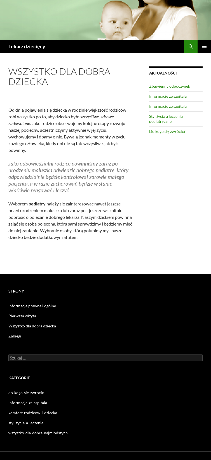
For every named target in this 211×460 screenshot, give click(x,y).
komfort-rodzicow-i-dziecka (32, 412)
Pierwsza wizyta (22, 315)
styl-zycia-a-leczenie (25, 422)
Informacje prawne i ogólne (32, 305)
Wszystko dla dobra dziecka (32, 326)
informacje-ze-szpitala (27, 402)
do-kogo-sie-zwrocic (26, 392)
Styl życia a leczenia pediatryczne (166, 119)
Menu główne (204, 46)
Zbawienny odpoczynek (169, 86)
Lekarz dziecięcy (26, 46)
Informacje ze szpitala (168, 96)
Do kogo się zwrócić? (167, 131)
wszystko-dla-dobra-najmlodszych (38, 432)
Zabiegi (14, 336)
